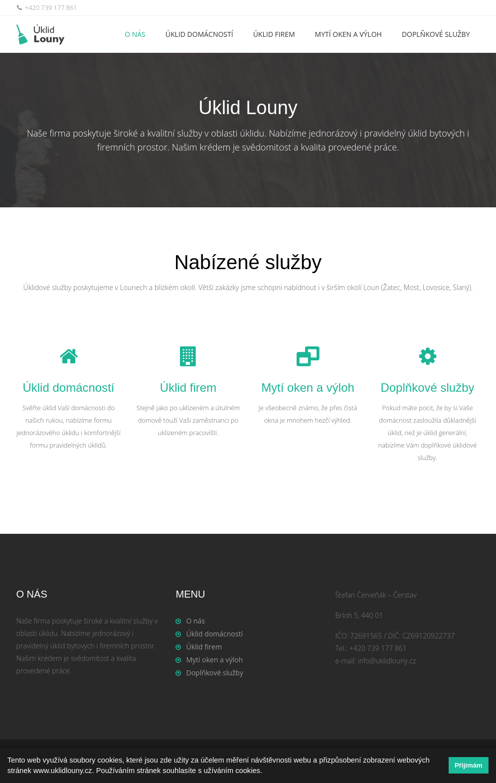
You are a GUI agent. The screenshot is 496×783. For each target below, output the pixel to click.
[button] (265, 771)
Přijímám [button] (469, 765)
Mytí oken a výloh (348, 34)
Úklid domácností (199, 34)
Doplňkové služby (436, 34)
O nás (135, 34)
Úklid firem (274, 34)
